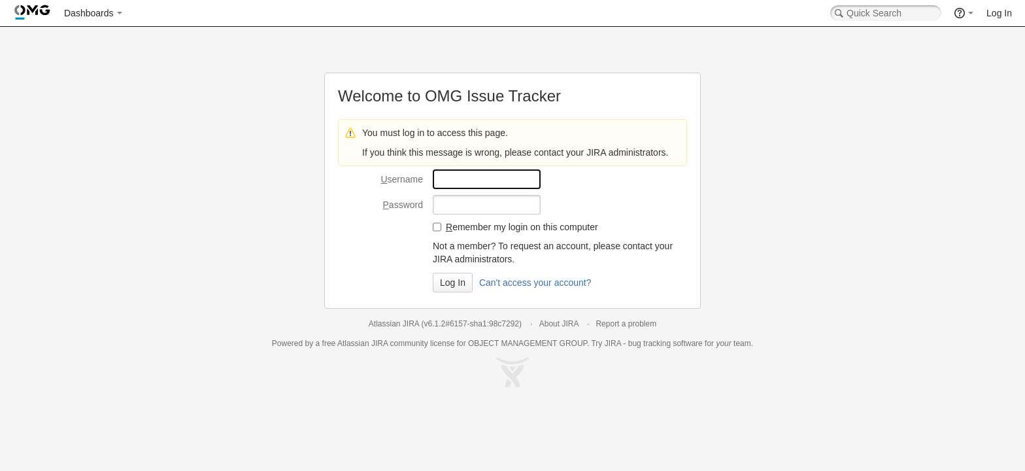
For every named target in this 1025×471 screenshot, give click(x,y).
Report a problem (626, 323)
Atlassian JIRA (394, 323)
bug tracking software (665, 343)
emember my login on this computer (522, 227)
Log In (999, 13)
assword (403, 205)
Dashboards (89, 13)
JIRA (379, 343)
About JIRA (559, 323)
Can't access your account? (535, 282)
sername (401, 179)
